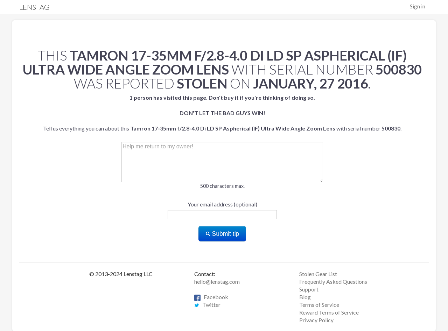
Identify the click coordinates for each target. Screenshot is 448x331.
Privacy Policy (316, 320)
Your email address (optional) (222, 204)
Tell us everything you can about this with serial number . (222, 113)
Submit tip (222, 233)
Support (308, 289)
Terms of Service (319, 304)
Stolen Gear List (318, 273)
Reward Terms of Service (329, 312)
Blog (305, 297)
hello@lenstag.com (217, 281)
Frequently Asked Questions (333, 281)
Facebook (211, 297)
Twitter (207, 304)
